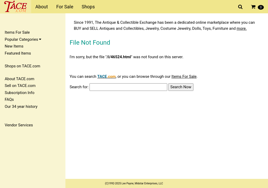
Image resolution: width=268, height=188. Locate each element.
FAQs (9, 99)
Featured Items (18, 53)
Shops (88, 6)
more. (242, 28)
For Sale (64, 6)
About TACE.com (19, 79)
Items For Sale (17, 32)
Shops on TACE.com (22, 66)
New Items (14, 46)
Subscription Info (20, 92)
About (41, 6)
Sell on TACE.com (20, 85)
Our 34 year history (21, 106)
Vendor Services (19, 125)
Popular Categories (23, 39)
